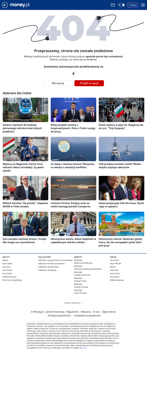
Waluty (5, 260)
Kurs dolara (7, 273)
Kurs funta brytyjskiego (12, 280)
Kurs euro (6, 267)
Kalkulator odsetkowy (47, 270)
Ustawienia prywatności (86, 315)
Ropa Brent (114, 276)
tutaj (84, 348)
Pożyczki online (80, 281)
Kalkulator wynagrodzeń (48, 267)
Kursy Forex (115, 273)
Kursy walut (7, 263)
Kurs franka (7, 270)
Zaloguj (133, 4)
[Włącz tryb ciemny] (121, 5)
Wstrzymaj (58, 83)
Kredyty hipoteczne (82, 275)
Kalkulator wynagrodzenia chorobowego (55, 260)
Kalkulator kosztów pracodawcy (51, 263)
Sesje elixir (114, 270)
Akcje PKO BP (115, 263)
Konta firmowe (80, 293)
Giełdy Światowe (117, 280)
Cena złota (114, 260)
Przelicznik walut (9, 276)
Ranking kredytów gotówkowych (87, 269)
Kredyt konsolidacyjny (83, 263)
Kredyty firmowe (81, 287)
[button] (143, 5)
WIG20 (113, 267)
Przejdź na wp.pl (89, 83)
